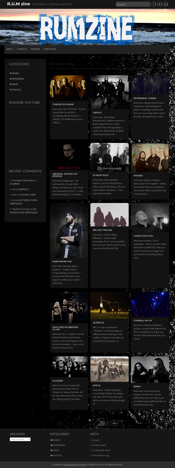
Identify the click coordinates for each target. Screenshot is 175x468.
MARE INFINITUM (62, 261)
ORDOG (97, 112)
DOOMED (57, 381)
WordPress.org (101, 455)
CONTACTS (22, 49)
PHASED (138, 175)
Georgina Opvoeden (22, 180)
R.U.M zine (18, 3)
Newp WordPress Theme (75, 464)
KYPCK (96, 385)
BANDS (15, 73)
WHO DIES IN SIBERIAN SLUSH (65, 328)
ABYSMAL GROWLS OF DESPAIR (65, 175)
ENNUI (137, 386)
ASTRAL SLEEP (29, 194)
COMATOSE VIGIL (143, 236)
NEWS (15, 84)
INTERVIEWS (18, 78)
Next (115, 423)
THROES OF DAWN (62, 104)
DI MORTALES (101, 175)
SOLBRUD (14, 183)
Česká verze (50, 49)
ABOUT (9, 49)
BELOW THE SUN (102, 230)
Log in (96, 440)
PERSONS (35, 49)
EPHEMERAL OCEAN (145, 98)
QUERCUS (98, 322)
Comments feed (101, 450)
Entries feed (99, 445)
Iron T (15, 194)
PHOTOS (16, 89)
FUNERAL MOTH (143, 320)
